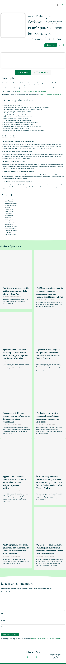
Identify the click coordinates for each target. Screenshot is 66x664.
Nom (3, 613)
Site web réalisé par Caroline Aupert (55, 655)
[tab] (22, 72)
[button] (57, 4)
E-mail (3, 620)
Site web (3, 627)
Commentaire (5, 592)
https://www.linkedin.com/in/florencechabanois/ (32, 91)
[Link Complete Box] (16, 473)
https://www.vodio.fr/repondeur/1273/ (51, 94)
